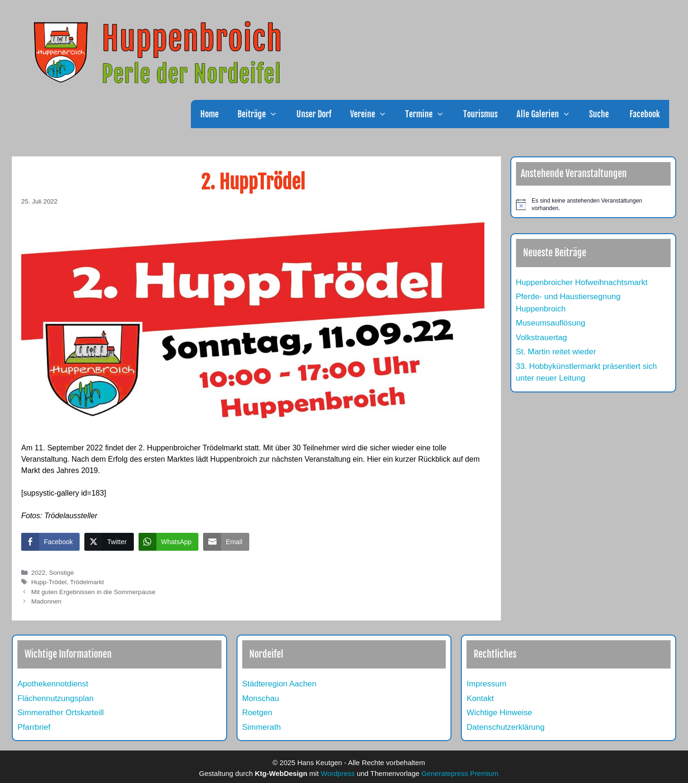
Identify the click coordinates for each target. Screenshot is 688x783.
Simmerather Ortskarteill (60, 712)
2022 (38, 572)
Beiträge (262, 114)
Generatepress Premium (459, 773)
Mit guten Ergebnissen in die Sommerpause (93, 591)
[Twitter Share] (108, 542)
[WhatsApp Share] (169, 542)
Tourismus (480, 114)
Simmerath (261, 727)
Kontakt (480, 698)
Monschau (260, 698)
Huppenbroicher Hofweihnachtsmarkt (582, 282)
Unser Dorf (313, 114)
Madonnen (46, 601)
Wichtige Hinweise (499, 712)
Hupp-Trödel (48, 582)
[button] (276, 114)
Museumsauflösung (550, 322)
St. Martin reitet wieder (556, 351)
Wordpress (338, 773)
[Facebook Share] (50, 542)
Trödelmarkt (87, 582)
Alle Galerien (548, 114)
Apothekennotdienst (52, 683)
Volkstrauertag (541, 337)
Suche (599, 114)
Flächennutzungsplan (55, 698)
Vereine (373, 114)
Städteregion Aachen (279, 683)
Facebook (644, 114)
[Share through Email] (226, 542)
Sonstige (61, 572)
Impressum (486, 683)
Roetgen (257, 712)
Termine (429, 114)
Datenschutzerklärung (505, 727)
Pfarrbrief (33, 727)
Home (209, 114)
